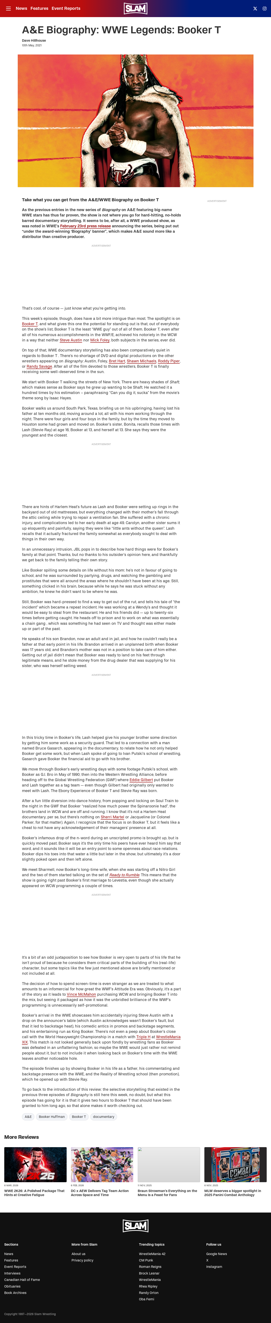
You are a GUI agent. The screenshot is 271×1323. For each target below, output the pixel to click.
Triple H (143, 1037)
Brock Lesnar (149, 1273)
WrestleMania (150, 1280)
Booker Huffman (52, 1117)
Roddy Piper (169, 361)
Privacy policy (82, 1260)
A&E (28, 1117)
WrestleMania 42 (152, 1254)
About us (78, 1254)
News (21, 8)
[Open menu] (8, 8)
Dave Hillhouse (34, 41)
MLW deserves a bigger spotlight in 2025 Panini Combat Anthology (232, 1193)
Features (39, 8)
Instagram (214, 1267)
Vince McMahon (81, 994)
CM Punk (146, 1260)
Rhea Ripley (148, 1286)
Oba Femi (146, 1299)
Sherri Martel (112, 817)
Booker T (30, 324)
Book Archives (15, 1293)
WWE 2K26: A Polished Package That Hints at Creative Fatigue (34, 1193)
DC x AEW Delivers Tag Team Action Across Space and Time (100, 1193)
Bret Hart (117, 361)
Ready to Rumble (124, 875)
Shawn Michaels (141, 361)
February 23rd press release (85, 226)
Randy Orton (148, 1293)
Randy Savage (39, 366)
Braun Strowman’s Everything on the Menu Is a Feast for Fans (167, 1193)
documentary (103, 1117)
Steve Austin (71, 340)
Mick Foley (100, 340)
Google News (216, 1254)
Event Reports (66, 8)
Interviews (12, 1273)
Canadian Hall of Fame (22, 1280)
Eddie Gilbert (141, 780)
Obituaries (12, 1286)
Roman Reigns (150, 1267)
